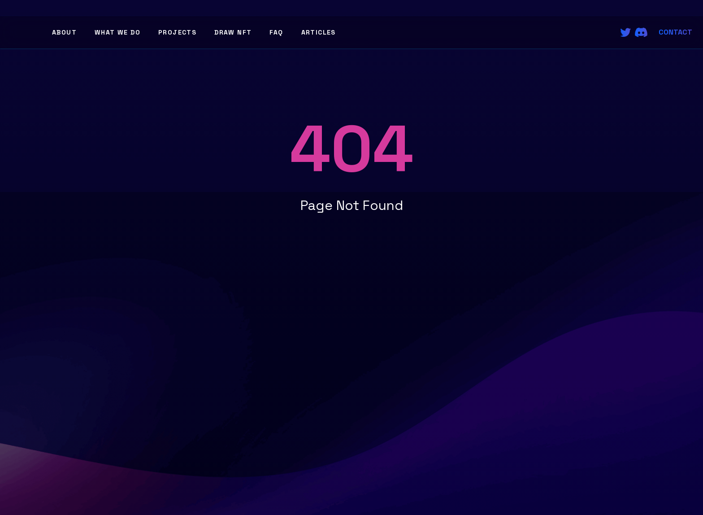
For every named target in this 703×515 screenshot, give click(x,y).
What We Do (117, 32)
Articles (318, 32)
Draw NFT (233, 32)
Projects (177, 32)
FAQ (276, 32)
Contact (675, 32)
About (64, 32)
